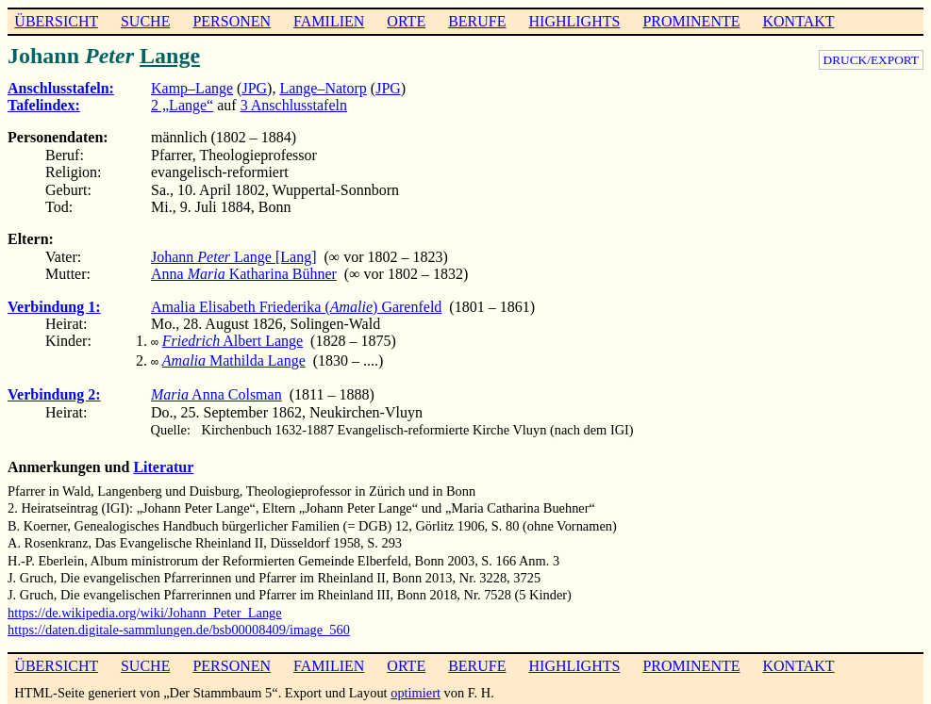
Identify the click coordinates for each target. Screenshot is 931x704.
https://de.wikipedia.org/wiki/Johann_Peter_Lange (145, 608)
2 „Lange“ (182, 105)
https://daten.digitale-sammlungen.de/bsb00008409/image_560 (179, 625)
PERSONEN (231, 21)
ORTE (406, 21)
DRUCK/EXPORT (871, 60)
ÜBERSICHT (56, 21)
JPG (254, 88)
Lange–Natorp (322, 88)
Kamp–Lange (192, 88)
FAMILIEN (328, 21)
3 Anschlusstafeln (294, 105)
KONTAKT (798, 21)
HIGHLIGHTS (575, 21)
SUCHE (145, 21)
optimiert (416, 688)
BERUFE (477, 21)
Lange (170, 55)
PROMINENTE (691, 21)
